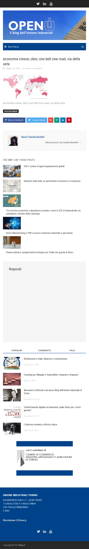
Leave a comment (34, 68)
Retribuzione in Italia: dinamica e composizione (45, 358)
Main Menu (13, 46)
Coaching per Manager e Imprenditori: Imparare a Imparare (51, 374)
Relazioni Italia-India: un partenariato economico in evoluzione (52, 181)
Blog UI (22, 545)
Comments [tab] (44, 350)
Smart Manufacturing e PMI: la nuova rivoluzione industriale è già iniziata (39, 233)
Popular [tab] (17, 350)
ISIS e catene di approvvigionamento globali (44, 166)
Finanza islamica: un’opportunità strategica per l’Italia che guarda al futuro (39, 252)
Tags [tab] (72, 350)
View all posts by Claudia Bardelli (63, 142)
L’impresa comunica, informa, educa (40, 424)
